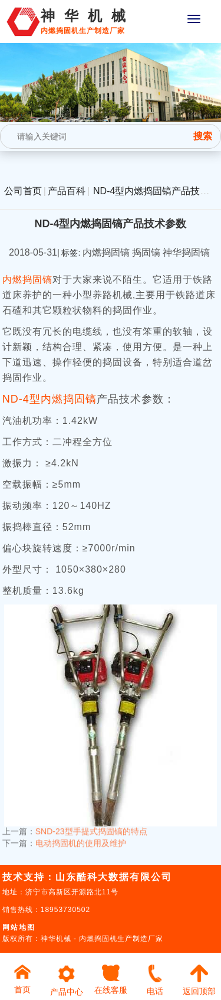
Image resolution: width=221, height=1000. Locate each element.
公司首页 (23, 191)
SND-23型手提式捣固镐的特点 (91, 827)
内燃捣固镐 (27, 279)
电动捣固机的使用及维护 (80, 839)
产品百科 (66, 191)
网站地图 (18, 927)
